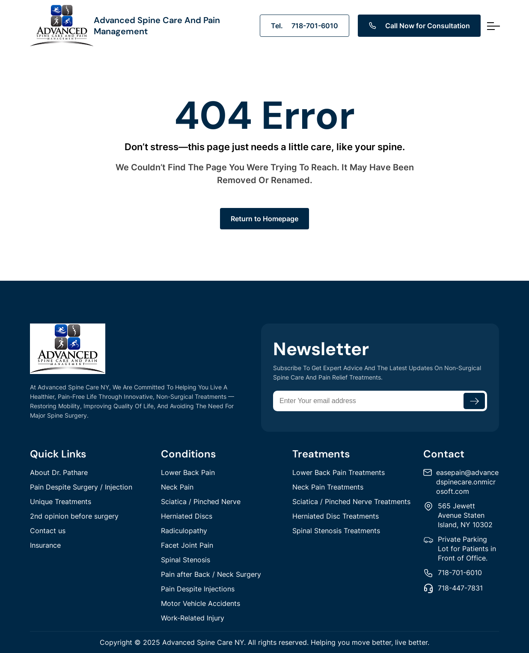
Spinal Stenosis (185, 559)
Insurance (45, 545)
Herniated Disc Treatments (335, 516)
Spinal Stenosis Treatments (336, 530)
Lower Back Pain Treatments (338, 472)
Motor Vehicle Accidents (200, 603)
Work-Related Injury (192, 618)
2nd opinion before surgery (74, 516)
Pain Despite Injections (198, 589)
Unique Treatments (60, 501)
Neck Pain (177, 487)
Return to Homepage (264, 218)
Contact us (47, 530)
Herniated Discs (186, 516)
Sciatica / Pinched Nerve (201, 501)
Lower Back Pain (188, 472)
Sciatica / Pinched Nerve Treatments (351, 501)
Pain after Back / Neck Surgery (211, 574)
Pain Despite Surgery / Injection (81, 487)
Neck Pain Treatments (327, 487)
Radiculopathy (184, 530)
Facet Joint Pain (187, 545)
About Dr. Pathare (59, 472)
